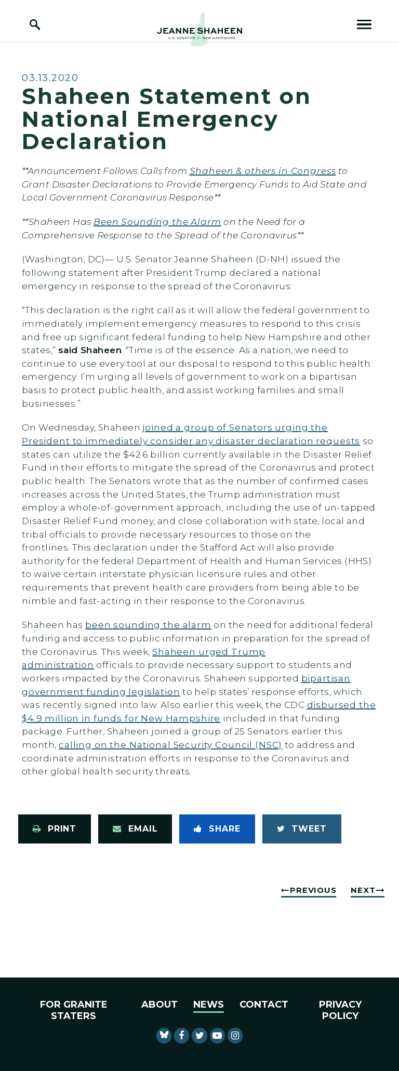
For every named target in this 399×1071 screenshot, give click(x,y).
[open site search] (35, 24)
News (208, 1004)
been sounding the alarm (148, 624)
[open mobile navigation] (364, 24)
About (159, 1004)
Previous (313, 890)
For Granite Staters (74, 1010)
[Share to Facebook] (217, 829)
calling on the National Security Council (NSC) (170, 744)
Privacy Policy (340, 1010)
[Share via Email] (135, 829)
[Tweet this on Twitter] (301, 829)
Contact (264, 1004)
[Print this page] (54, 829)
